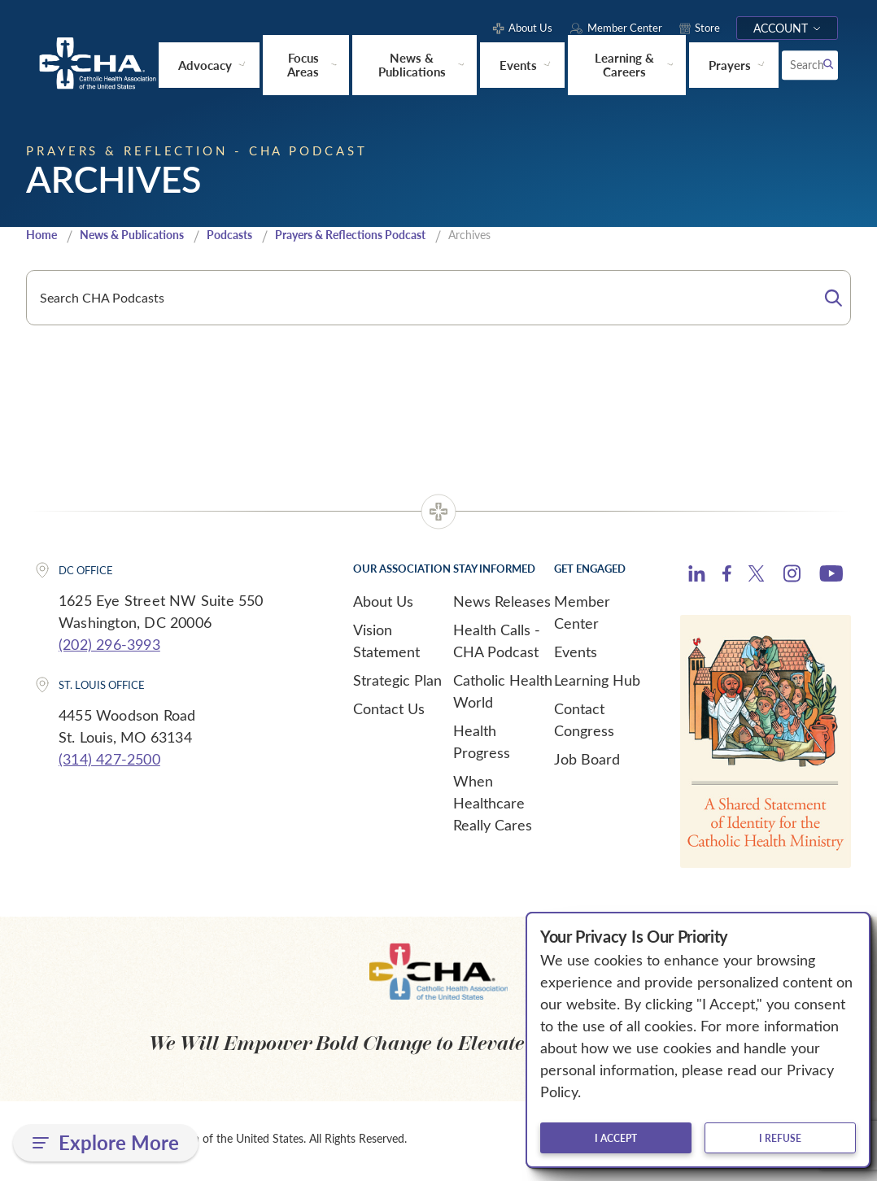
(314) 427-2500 (109, 762)
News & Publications (140, 238)
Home (43, 238)
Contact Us (389, 712)
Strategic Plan (397, 684)
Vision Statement (386, 644)
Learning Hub (597, 684)
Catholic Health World (502, 695)
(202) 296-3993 (109, 648)
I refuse (780, 1137)
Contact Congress (584, 723)
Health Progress (481, 745)
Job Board (587, 763)
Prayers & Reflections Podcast (377, 238)
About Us (383, 605)
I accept (616, 1137)
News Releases (502, 605)
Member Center (582, 616)
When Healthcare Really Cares (492, 807)
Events (575, 655)
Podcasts (245, 238)
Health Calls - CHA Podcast (496, 644)
